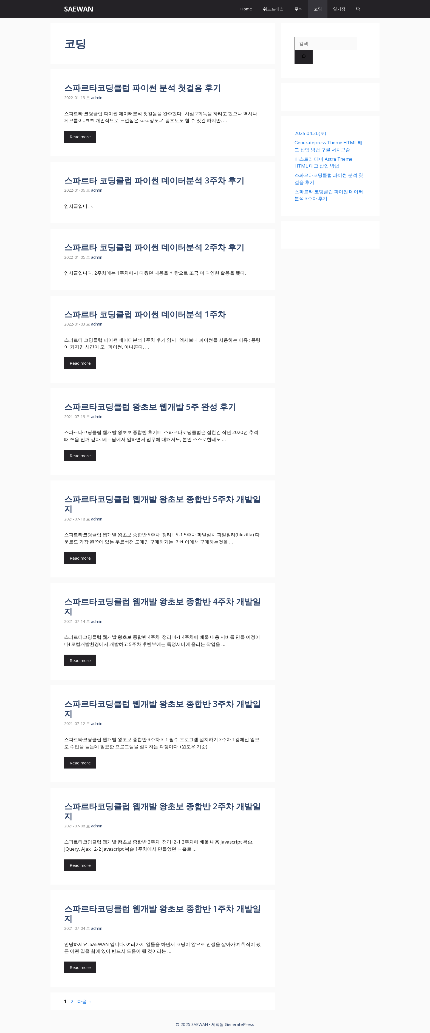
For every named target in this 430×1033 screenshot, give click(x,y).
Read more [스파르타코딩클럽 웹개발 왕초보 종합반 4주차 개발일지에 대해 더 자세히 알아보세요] (80, 660)
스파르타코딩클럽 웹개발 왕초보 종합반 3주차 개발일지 (162, 708)
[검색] (304, 57)
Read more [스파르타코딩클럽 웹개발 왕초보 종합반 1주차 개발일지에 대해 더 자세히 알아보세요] (80, 967)
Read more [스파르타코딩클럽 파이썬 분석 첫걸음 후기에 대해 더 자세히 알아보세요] (80, 136)
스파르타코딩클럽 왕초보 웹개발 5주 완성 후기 (150, 406)
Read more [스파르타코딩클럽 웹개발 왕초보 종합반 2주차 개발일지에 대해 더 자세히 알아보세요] (80, 865)
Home (246, 8)
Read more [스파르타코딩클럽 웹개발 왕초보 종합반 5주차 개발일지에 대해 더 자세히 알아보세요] (80, 558)
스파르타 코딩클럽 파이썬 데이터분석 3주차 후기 (154, 180)
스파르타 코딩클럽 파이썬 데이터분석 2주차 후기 (154, 247)
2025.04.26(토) (310, 133)
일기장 (339, 8)
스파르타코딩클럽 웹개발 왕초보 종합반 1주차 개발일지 (162, 913)
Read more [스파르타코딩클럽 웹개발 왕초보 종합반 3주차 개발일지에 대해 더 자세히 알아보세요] (80, 763)
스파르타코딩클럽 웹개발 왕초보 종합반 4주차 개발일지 (162, 606)
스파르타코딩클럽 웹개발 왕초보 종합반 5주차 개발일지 (162, 503)
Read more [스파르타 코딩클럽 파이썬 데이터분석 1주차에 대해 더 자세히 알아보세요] (80, 363)
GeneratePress (239, 1024)
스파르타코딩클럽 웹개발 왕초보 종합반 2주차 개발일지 (162, 811)
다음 (84, 1001)
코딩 (318, 8)
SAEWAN (78, 8)
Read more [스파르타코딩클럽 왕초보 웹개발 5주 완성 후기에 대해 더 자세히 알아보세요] (80, 455)
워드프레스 (273, 8)
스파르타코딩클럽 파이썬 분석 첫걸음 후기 (142, 87)
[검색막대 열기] (358, 9)
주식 (299, 8)
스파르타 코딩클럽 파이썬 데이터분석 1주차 (145, 314)
